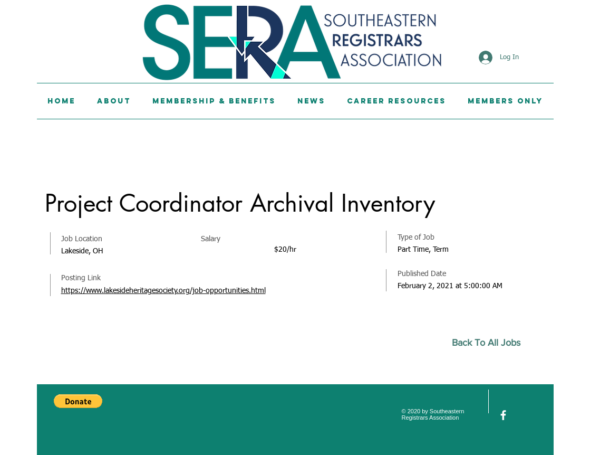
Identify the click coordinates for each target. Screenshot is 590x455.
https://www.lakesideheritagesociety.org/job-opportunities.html (163, 291)
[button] (78, 401)
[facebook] (503, 415)
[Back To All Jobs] (490, 343)
